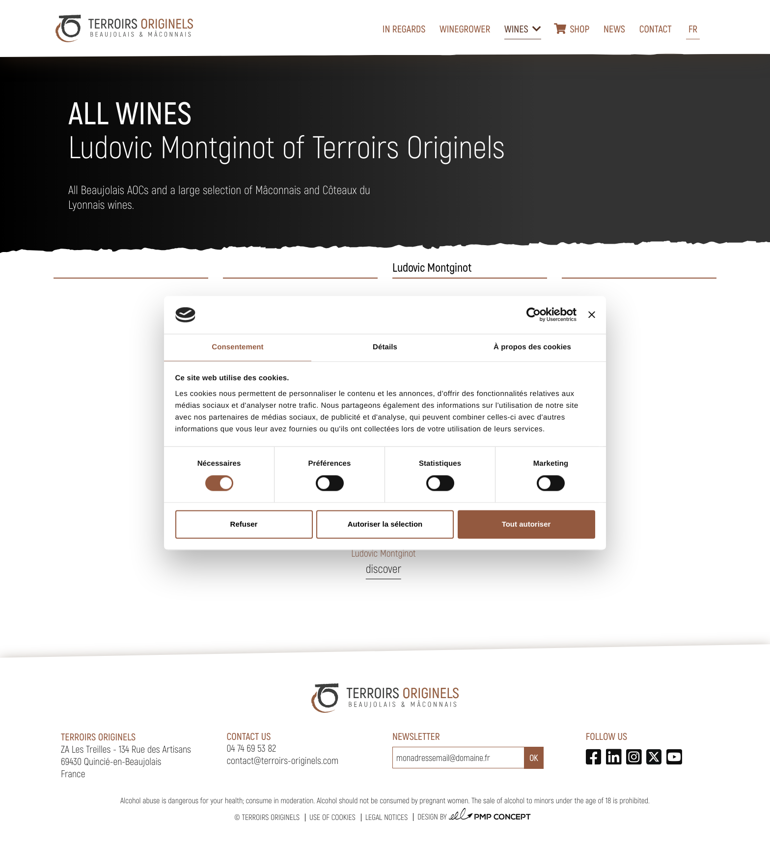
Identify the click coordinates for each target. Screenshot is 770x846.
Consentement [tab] (237, 347)
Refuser (244, 524)
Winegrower (465, 28)
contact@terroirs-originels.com (283, 760)
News (614, 28)
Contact (655, 28)
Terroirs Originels (271, 817)
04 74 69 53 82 (251, 748)
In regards (404, 28)
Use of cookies (332, 817)
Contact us (249, 736)
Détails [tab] (385, 347)
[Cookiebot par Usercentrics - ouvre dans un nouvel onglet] (534, 315)
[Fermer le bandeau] (591, 314)
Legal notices (386, 817)
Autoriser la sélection (385, 524)
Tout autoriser (526, 524)
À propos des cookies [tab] (532, 347)
